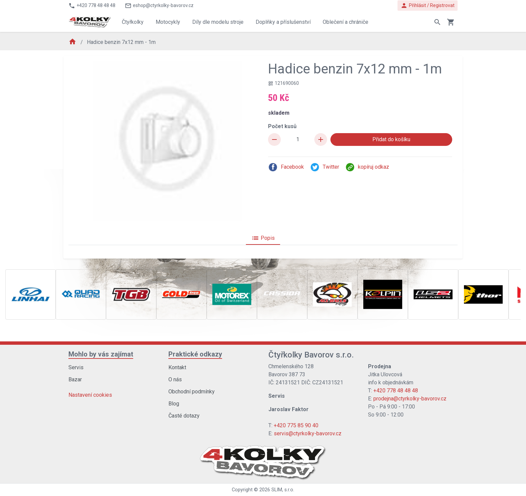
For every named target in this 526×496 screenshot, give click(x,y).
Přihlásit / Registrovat (428, 5)
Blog (173, 403)
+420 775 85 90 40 (296, 425)
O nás (175, 379)
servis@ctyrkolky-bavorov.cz (307, 433)
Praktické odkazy (195, 354)
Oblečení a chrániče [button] (345, 22)
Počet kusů (282, 126)
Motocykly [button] (168, 22)
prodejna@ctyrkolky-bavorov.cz (409, 398)
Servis (76, 367)
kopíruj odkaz (367, 167)
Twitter (324, 167)
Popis (263, 238)
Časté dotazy (184, 415)
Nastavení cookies (90, 395)
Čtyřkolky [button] (133, 22)
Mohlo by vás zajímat (100, 354)
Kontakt (177, 367)
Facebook (286, 167)
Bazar (75, 379)
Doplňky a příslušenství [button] (283, 22)
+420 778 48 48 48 (395, 390)
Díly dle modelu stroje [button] (218, 22)
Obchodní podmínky (191, 391)
